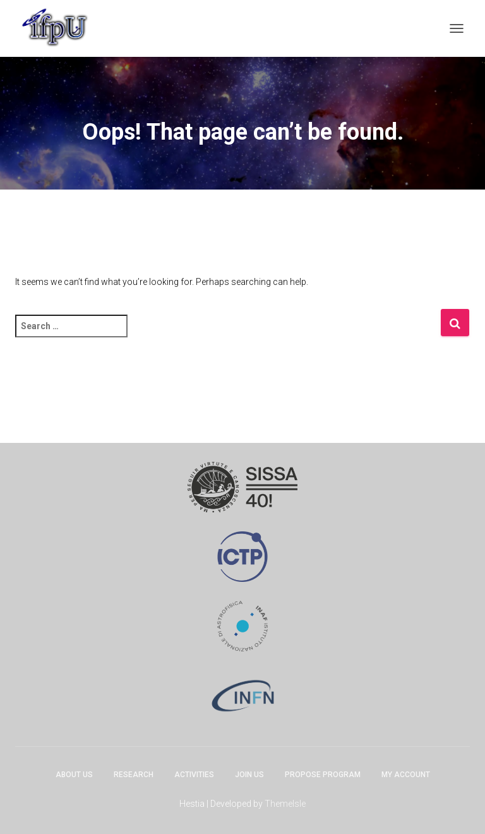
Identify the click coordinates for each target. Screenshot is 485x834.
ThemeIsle (285, 804)
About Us (74, 774)
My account (405, 774)
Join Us (249, 774)
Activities (194, 774)
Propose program (323, 774)
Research (133, 774)
